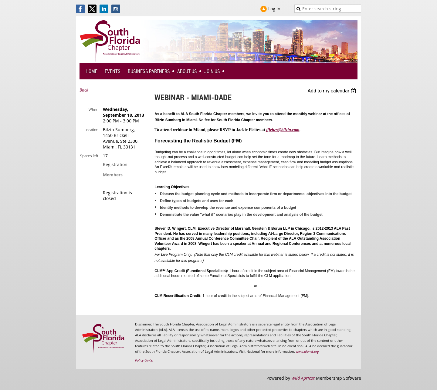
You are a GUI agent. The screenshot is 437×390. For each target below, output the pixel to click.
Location (91, 129)
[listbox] (332, 91)
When (93, 109)
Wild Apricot (303, 378)
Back (84, 90)
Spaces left (89, 155)
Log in (274, 9)
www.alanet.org (307, 351)
